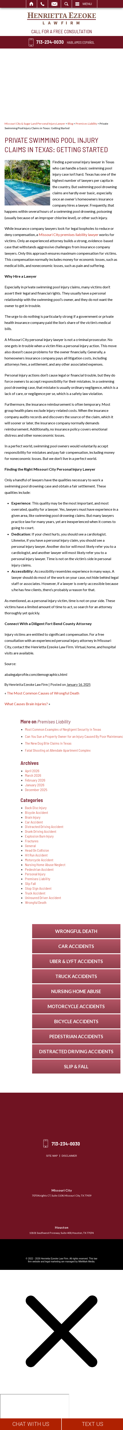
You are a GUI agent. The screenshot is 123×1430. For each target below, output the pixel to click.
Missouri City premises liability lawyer (68, 234)
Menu (87, 4)
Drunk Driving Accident (80, 831)
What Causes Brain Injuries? (26, 704)
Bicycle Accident (75, 812)
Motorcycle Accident (78, 860)
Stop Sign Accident (77, 888)
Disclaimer (69, 1155)
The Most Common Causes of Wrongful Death (43, 693)
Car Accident (73, 822)
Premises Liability (86, 123)
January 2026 (74, 785)
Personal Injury (74, 874)
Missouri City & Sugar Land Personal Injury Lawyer (35, 123)
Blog (70, 123)
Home (31, 4)
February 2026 (74, 780)
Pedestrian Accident (78, 869)
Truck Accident (74, 893)
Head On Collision (76, 850)
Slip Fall (69, 883)
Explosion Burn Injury (78, 836)
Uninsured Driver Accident (82, 897)
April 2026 (71, 771)
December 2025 (75, 789)
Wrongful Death (75, 902)
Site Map (52, 1155)
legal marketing (53, 1261)
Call (42, 4)
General (69, 845)
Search (66, 4)
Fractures (71, 841)
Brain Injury (72, 817)
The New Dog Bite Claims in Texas (87, 743)
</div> (34, 1411)
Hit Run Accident (75, 855)
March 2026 (72, 775)
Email (54, 4)
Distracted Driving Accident (83, 826)
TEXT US (92, 1424)
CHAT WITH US (30, 1424)
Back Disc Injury (75, 807)
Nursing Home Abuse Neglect (84, 864)
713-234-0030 (50, 42)
